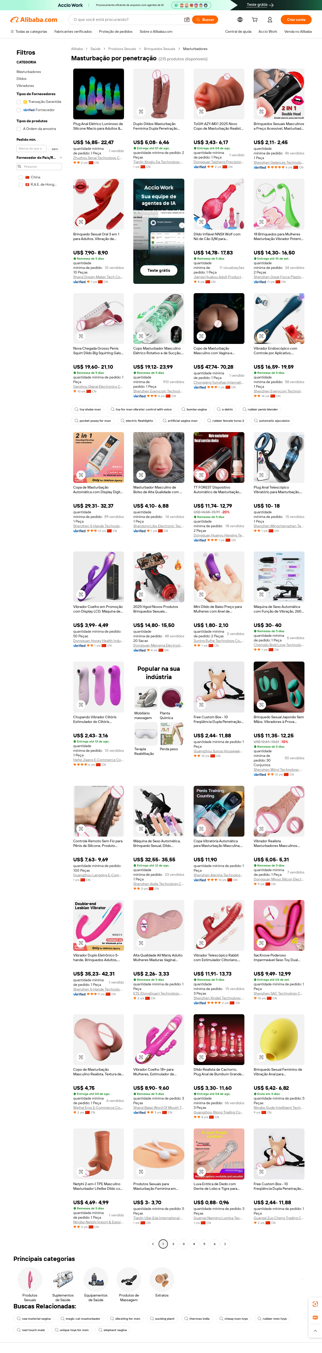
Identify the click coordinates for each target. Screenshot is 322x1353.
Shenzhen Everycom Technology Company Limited (158, 391)
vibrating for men (125, 1319)
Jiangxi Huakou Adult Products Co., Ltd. (219, 277)
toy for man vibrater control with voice (141, 409)
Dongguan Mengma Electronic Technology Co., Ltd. (158, 645)
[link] (315, 1304)
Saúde (95, 49)
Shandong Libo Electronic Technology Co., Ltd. (158, 526)
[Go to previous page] (153, 1244)
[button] (187, 19)
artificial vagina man (180, 421)
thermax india (197, 1319)
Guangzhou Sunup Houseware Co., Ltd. (219, 751)
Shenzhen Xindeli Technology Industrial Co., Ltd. (219, 998)
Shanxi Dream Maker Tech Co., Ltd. (98, 277)
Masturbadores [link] (195, 49)
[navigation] (39, 647)
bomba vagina (194, 409)
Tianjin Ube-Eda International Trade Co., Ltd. (158, 1218)
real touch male (31, 1330)
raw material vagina (34, 1319)
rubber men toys (272, 1319)
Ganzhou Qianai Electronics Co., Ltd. (98, 386)
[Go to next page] (225, 1244)
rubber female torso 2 (225, 421)
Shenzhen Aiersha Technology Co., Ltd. (219, 875)
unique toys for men (72, 1330)
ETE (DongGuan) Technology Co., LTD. (158, 993)
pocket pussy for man (93, 421)
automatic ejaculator (272, 421)
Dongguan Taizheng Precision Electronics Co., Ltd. (219, 162)
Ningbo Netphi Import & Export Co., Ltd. (98, 1222)
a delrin (225, 409)
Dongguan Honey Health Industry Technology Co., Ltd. (98, 641)
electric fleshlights (137, 421)
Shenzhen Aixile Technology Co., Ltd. (158, 884)
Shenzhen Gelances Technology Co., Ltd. (279, 162)
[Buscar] (205, 19)
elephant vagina (112, 1330)
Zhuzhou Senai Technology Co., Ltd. (98, 158)
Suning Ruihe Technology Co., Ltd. (219, 641)
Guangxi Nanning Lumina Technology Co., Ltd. (219, 1218)
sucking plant (162, 1319)
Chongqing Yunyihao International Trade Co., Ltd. (219, 382)
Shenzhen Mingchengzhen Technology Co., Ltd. (279, 526)
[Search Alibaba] (127, 19)
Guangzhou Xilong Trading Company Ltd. (219, 1112)
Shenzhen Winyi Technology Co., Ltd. (279, 770)
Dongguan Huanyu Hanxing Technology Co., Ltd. (219, 535)
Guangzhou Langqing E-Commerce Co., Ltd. (98, 875)
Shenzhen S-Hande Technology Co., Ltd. (98, 526)
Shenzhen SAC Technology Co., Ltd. (279, 993)
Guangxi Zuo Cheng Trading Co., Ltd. (279, 1218)
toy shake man (88, 409)
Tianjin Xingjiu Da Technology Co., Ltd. (158, 162)
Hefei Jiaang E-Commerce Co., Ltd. (98, 760)
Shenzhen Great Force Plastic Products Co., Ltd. (279, 277)
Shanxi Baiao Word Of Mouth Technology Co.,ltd (158, 1108)
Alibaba (77, 49)
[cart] (256, 20)
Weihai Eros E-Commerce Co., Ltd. (98, 1108)
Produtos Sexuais (122, 49)
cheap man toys (233, 1319)
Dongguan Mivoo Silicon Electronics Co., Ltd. (279, 879)
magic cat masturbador (80, 1319)
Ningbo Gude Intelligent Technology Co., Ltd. (279, 1108)
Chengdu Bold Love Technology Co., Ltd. (279, 645)
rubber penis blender (260, 409)
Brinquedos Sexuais (159, 49)
